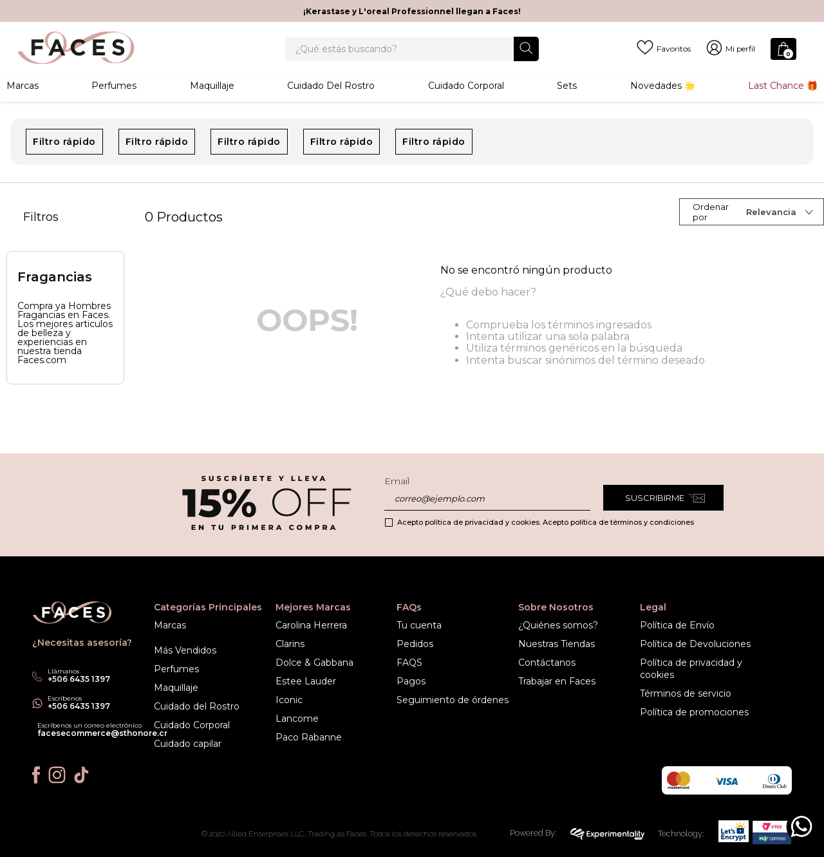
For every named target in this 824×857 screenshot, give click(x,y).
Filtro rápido (64, 166)
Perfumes (113, 106)
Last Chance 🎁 (783, 106)
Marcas (22, 106)
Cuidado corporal (466, 106)
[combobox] (412, 59)
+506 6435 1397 (79, 706)
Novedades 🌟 (662, 106)
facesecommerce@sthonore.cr (102, 733)
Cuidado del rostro (331, 106)
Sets (567, 106)
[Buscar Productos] (526, 58)
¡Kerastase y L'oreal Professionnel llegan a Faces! (412, 11)
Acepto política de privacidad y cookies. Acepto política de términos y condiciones (545, 522)
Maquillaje (212, 106)
